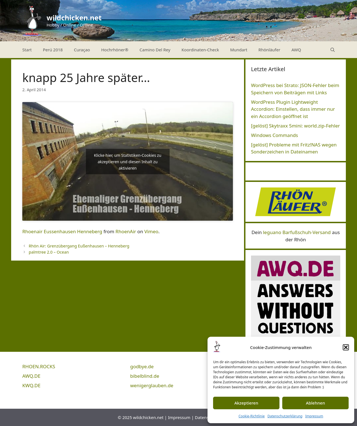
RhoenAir (125, 231)
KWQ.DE (31, 385)
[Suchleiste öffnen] (332, 49)
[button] (346, 347)
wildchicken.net (74, 17)
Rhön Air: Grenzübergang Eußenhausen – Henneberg (79, 246)
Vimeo (151, 231)
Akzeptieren (246, 403)
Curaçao (82, 49)
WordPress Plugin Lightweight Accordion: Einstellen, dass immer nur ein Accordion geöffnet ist (293, 109)
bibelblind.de (144, 376)
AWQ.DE (31, 376)
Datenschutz (207, 417)
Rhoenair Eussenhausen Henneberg (62, 231)
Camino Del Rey (154, 49)
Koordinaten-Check (200, 49)
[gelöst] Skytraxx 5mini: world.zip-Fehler (295, 125)
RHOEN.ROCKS (38, 366)
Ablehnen (315, 403)
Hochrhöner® (115, 49)
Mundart (238, 49)
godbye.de (142, 366)
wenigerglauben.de (151, 385)
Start (27, 49)
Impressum (314, 416)
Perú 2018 (53, 49)
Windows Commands (274, 135)
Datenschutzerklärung (284, 416)
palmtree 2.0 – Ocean (49, 252)
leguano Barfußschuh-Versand (297, 232)
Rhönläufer (269, 49)
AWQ (296, 49)
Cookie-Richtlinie (251, 416)
